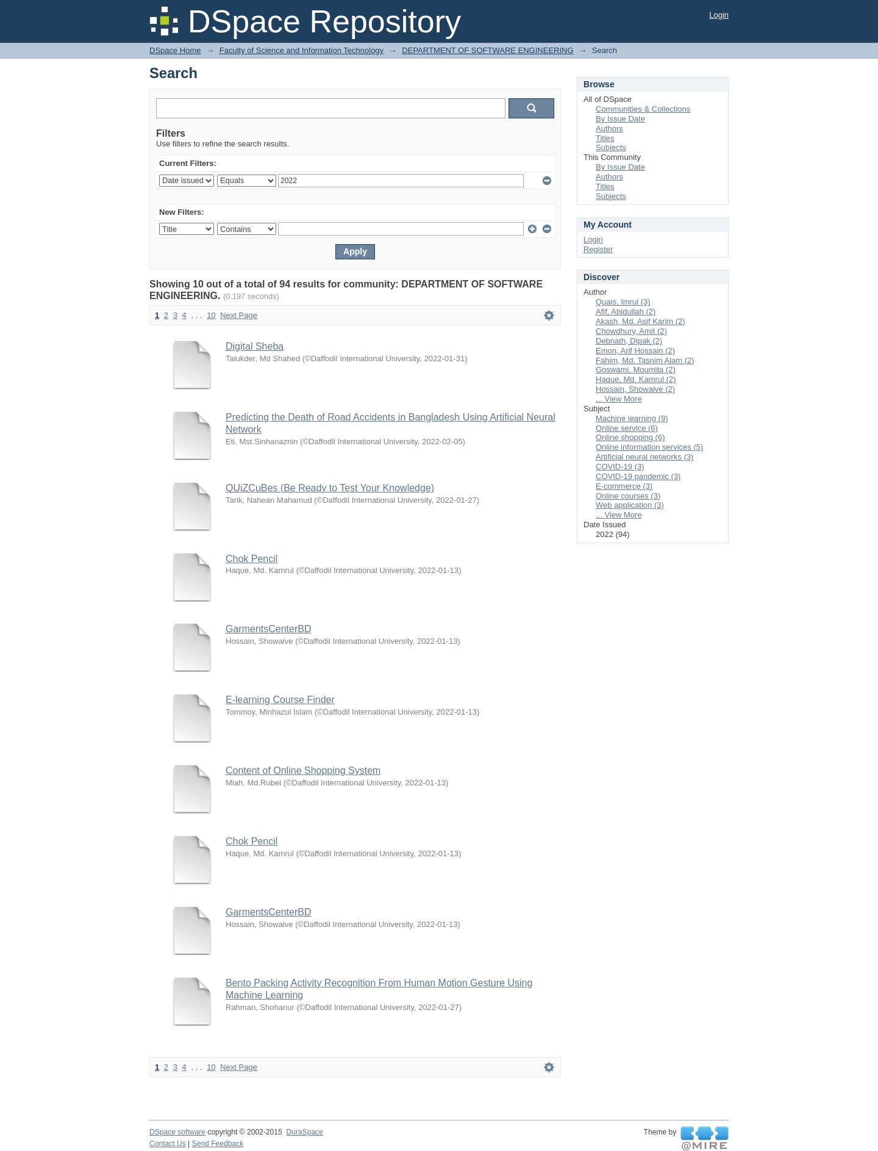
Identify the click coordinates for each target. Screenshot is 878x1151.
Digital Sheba (255, 346)
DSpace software (177, 1132)
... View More (619, 398)
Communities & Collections (643, 109)
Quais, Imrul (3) (623, 301)
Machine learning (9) (632, 418)
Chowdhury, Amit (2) (631, 331)
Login (719, 15)
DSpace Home (175, 50)
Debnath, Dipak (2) (629, 340)
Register (598, 249)
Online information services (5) (649, 447)
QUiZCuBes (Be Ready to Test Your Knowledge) (330, 488)
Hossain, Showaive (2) (635, 389)
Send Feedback (218, 1143)
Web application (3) (630, 505)
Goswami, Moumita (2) (636, 369)
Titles (605, 138)
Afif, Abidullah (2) (625, 311)
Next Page (238, 315)
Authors (609, 128)
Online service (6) (627, 428)
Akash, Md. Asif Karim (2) (640, 321)
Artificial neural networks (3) (644, 456)
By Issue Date (620, 118)
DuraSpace (304, 1132)
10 (211, 315)
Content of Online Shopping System (303, 770)
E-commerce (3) (624, 486)
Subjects (611, 147)
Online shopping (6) (630, 437)
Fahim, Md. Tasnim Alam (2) (645, 360)
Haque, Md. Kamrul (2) (636, 379)
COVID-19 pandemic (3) (638, 476)
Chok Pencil (251, 559)
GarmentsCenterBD (269, 629)
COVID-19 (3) (620, 466)
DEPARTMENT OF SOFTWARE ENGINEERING (487, 50)
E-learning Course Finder (280, 700)
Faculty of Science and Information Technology (302, 50)
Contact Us (167, 1143)
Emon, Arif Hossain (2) (635, 350)
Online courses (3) (628, 495)
